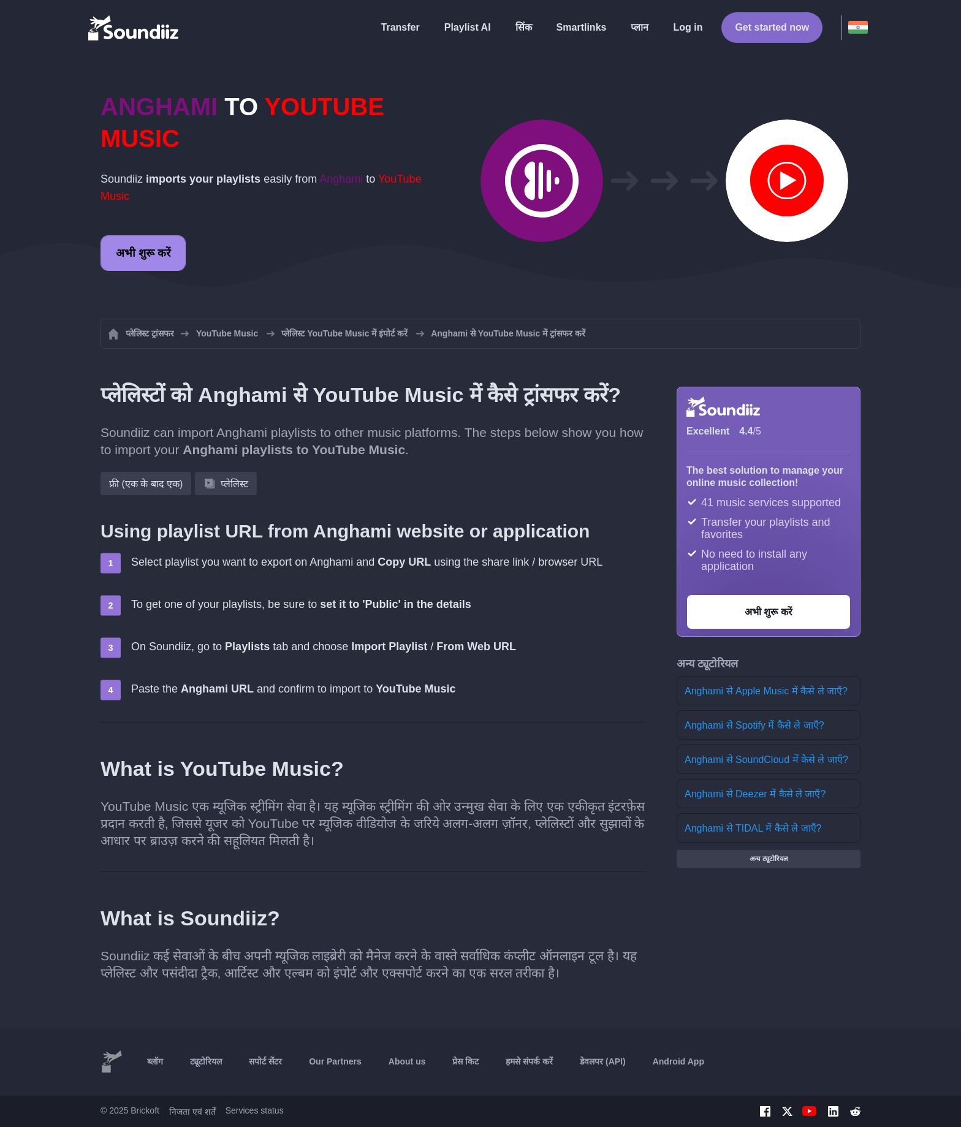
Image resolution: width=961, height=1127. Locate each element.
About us (407, 1061)
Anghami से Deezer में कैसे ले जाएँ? (755, 794)
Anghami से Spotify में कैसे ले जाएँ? (754, 725)
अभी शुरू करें (143, 253)
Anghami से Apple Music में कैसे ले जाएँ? (766, 691)
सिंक (523, 27)
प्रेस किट (465, 1061)
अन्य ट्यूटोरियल (768, 858)
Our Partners (335, 1061)
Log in (687, 27)
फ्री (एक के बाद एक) (146, 484)
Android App (678, 1061)
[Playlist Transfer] (134, 28)
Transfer (400, 27)
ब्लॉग (155, 1061)
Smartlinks (581, 27)
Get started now (772, 27)
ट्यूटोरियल (206, 1061)
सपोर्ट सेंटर (265, 1061)
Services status (255, 1110)
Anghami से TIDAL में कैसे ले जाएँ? (753, 828)
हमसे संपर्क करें (529, 1061)
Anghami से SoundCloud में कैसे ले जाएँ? (766, 759)
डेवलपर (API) (603, 1061)
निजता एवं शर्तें (192, 1112)
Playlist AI (467, 27)
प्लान (639, 27)
